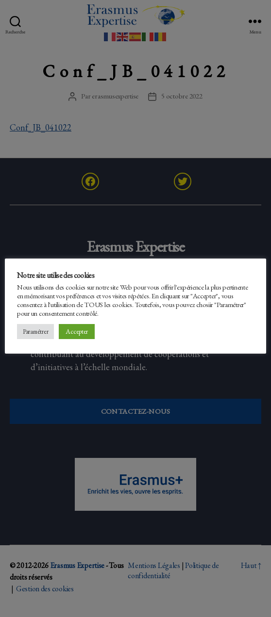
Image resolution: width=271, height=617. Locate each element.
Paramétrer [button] (35, 331)
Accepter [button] (77, 331)
